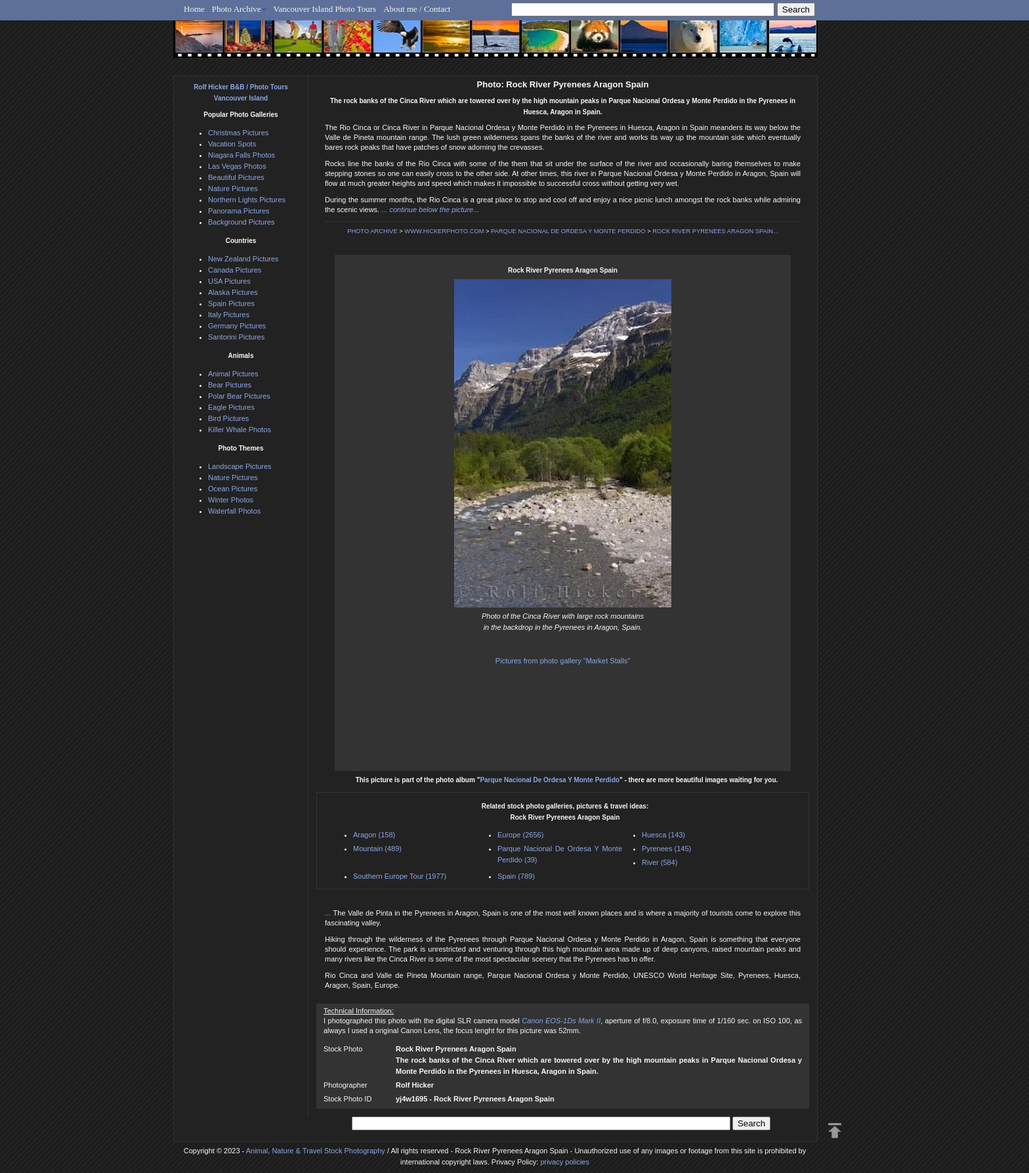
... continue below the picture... (430, 209)
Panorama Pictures (239, 211)
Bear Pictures (229, 385)
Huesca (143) (663, 835)
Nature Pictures (233, 188)
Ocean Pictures (232, 489)
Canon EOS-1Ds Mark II (561, 1021)
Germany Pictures (237, 326)
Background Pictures (241, 222)
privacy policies (564, 1162)
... (329, 913)
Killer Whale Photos (239, 429)
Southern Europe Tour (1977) (399, 876)
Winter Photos (230, 500)
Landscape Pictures (240, 466)
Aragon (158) (374, 835)
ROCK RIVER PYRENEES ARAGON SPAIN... (715, 231)
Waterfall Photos (234, 511)
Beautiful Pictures (236, 177)
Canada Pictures (234, 270)
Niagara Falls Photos (241, 155)
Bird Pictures (228, 418)
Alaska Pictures (233, 292)
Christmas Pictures (238, 133)
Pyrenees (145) (666, 848)
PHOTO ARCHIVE (372, 231)
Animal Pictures (233, 374)
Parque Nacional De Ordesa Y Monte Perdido (549, 780)
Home (194, 9)
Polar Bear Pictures (239, 396)
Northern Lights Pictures (246, 200)
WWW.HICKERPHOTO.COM (444, 231)
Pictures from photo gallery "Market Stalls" (562, 661)
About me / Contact (416, 9)
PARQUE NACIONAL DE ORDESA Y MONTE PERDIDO (568, 231)
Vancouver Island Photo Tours (325, 9)
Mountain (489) (377, 848)
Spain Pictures (231, 303)
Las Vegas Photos (237, 166)
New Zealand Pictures (243, 259)
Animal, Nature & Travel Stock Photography (315, 1151)
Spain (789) (516, 876)
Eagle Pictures (231, 407)
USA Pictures (229, 281)
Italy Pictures (228, 315)
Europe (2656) (520, 835)
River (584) (659, 862)
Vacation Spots (232, 144)
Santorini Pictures (236, 337)
